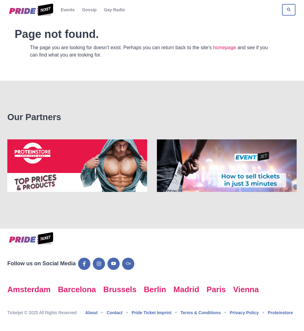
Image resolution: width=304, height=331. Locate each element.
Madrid (186, 289)
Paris (216, 289)
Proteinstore (280, 312)
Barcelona (77, 289)
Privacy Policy (244, 312)
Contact (114, 312)
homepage (224, 47)
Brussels (119, 289)
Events (68, 9)
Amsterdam (29, 289)
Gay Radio (114, 9)
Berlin (155, 289)
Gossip (89, 9)
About (91, 312)
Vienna (246, 289)
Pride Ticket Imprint (151, 312)
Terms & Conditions (200, 312)
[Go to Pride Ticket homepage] (30, 10)
